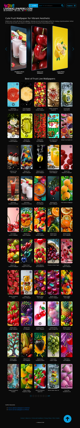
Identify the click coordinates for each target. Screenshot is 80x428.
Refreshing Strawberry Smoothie (27, 203)
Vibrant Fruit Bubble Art (66, 140)
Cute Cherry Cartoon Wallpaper (13, 234)
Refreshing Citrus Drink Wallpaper (53, 171)
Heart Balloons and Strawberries (40, 265)
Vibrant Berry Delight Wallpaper (13, 328)
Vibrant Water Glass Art (53, 390)
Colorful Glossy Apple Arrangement (53, 328)
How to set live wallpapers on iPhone (18, 409)
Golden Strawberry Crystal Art (53, 109)
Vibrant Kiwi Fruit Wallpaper (26, 140)
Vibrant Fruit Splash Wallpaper (27, 171)
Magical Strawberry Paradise (13, 391)
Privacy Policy (47, 418)
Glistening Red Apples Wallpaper (53, 203)
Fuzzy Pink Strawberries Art (67, 391)
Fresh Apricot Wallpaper (67, 202)
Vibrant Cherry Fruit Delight (40, 297)
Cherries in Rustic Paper (53, 265)
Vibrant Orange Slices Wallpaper (67, 234)
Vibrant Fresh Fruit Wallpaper (26, 359)
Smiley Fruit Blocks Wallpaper (26, 297)
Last (49, 396)
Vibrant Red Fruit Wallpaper (40, 140)
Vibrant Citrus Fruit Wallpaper (40, 203)
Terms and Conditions (37, 418)
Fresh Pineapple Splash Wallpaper (27, 109)
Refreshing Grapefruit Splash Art (13, 109)
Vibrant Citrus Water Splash (53, 234)
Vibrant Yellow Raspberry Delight (26, 391)
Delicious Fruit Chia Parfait (13, 171)
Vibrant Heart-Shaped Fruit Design (27, 265)
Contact (22, 418)
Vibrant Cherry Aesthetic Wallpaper (53, 297)
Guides (58, 418)
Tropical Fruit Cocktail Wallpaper (13, 140)
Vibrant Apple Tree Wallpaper (13, 359)
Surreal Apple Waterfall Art (67, 109)
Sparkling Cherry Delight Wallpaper (40, 328)
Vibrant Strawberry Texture (13, 297)
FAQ (54, 418)
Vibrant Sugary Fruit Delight (66, 297)
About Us (28, 418)
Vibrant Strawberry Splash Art (40, 391)
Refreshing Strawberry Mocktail (13, 203)
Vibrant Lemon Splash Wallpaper (40, 171)
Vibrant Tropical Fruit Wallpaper (67, 328)
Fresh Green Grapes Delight (53, 359)
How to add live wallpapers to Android (18, 408)
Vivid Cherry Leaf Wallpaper (66, 359)
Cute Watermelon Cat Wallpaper (53, 140)
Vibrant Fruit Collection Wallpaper (13, 265)
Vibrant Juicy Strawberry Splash (40, 359)
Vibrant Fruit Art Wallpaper (26, 328)
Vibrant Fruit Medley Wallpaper (40, 109)
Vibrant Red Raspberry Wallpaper (67, 171)
